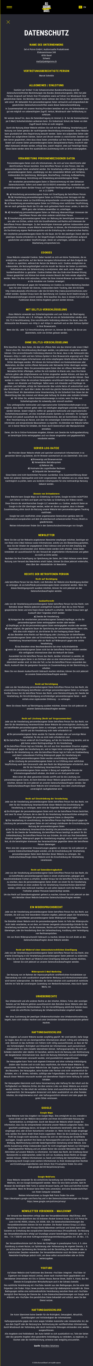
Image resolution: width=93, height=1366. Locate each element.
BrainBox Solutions (50, 1345)
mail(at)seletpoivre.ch (46, 61)
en (84, 7)
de (80, 7)
